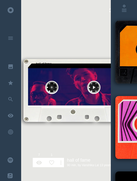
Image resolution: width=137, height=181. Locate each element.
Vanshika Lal (90, 165)
